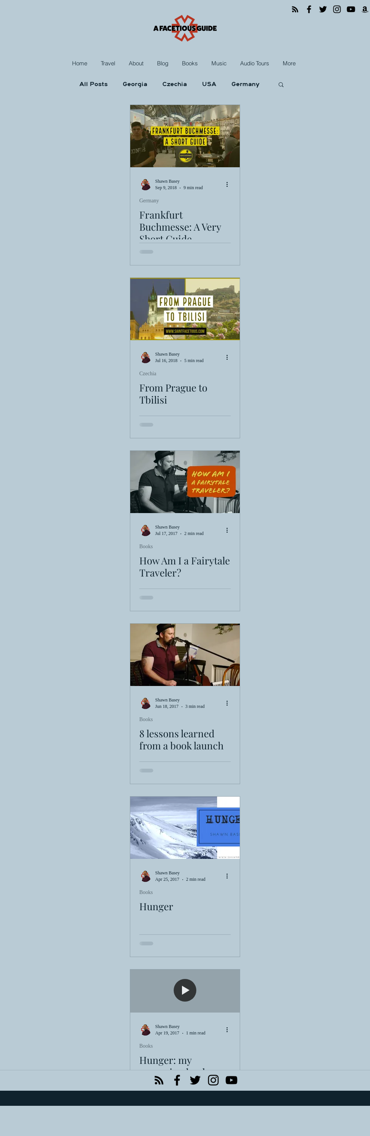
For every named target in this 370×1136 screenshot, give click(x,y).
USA (209, 84)
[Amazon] (365, 9)
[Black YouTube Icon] (231, 1080)
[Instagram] (337, 9)
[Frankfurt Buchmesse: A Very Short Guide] (185, 136)
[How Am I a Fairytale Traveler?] (185, 482)
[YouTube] (351, 9)
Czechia (174, 84)
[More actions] (229, 184)
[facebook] (177, 1080)
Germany (245, 84)
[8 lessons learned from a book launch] (185, 655)
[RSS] (295, 9)
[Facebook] (309, 9)
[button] (109, 63)
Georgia (135, 84)
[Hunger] (185, 828)
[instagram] (213, 1080)
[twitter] (195, 1080)
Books (146, 546)
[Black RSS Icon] (159, 1080)
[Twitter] (323, 9)
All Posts (93, 84)
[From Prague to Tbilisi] (185, 309)
